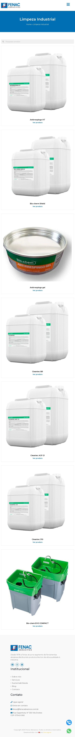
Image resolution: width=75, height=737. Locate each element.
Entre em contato (19, 706)
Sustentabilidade (20, 683)
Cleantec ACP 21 (37, 455)
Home (28, 24)
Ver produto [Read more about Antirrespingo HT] (37, 122)
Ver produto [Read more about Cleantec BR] (37, 374)
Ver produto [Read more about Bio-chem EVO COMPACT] (37, 626)
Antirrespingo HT (37, 120)
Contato (16, 689)
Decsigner (47, 732)
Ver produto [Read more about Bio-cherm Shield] (37, 206)
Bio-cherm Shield (37, 204)
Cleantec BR (37, 372)
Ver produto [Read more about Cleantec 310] (37, 542)
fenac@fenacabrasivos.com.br (25, 709)
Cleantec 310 (37, 539)
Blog (14, 686)
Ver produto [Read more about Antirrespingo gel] (37, 290)
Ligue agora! (17, 702)
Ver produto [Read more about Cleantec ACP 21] (37, 458)
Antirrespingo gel (37, 288)
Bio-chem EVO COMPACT (37, 623)
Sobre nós (16, 677)
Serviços (16, 680)
